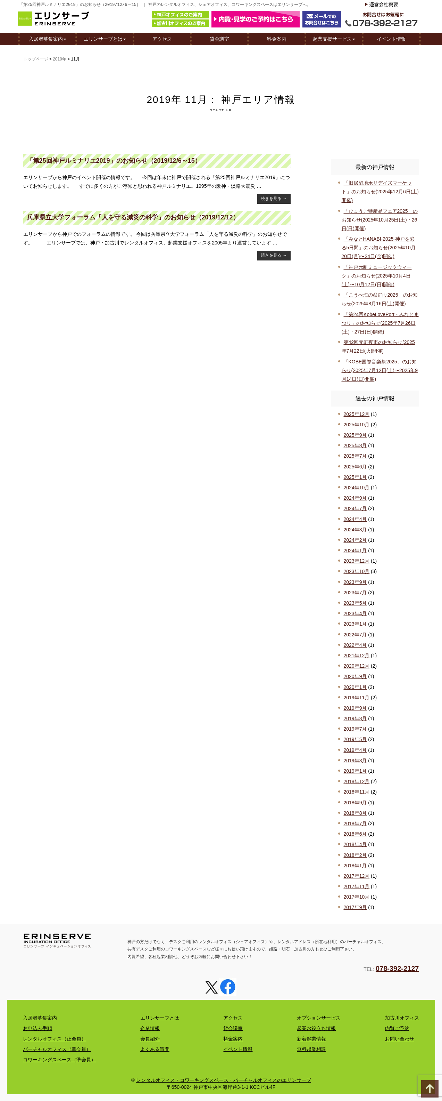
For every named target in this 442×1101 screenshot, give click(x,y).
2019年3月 (355, 760)
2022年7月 (355, 634)
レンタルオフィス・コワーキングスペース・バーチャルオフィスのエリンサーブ (223, 1080)
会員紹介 (150, 1039)
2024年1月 (355, 550)
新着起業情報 (311, 1039)
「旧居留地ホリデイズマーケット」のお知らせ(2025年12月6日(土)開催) (380, 191)
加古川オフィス (402, 1018)
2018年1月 (355, 865)
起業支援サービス (334, 38)
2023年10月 (357, 571)
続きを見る (274, 198)
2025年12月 (357, 414)
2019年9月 (355, 708)
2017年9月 (355, 907)
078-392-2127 (397, 968)
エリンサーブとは (105, 38)
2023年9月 (355, 582)
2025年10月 (357, 424)
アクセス (162, 38)
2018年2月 (355, 855)
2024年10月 (357, 487)
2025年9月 (355, 435)
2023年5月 (355, 603)
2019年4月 (355, 750)
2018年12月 (357, 781)
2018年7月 (355, 823)
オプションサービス (319, 1018)
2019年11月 (357, 697)
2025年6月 (355, 466)
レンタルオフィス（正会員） (54, 1039)
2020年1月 (355, 687)
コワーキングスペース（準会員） (59, 1059)
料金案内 (276, 38)
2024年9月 (355, 498)
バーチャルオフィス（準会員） (57, 1049)
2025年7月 (355, 456)
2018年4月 (355, 844)
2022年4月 (355, 645)
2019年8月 (355, 718)
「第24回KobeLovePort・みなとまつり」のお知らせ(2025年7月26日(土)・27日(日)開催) (380, 323)
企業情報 (150, 1028)
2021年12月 (357, 655)
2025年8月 (355, 445)
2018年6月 (355, 834)
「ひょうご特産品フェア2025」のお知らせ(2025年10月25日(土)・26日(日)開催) (380, 219)
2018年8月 (355, 813)
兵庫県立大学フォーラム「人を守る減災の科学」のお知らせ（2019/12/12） (133, 217)
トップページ (35, 59)
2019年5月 (355, 739)
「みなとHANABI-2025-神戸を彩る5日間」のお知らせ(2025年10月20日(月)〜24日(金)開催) (379, 247)
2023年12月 (357, 561)
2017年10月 (357, 897)
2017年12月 (357, 876)
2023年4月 (355, 613)
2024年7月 (355, 508)
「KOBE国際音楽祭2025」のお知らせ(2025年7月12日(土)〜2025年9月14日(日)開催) (380, 370)
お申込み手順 (37, 1028)
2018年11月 (357, 792)
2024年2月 (355, 540)
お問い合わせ (399, 1039)
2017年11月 (357, 886)
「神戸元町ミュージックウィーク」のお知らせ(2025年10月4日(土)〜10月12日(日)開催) (377, 275)
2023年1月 (355, 624)
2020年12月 (357, 666)
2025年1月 (355, 477)
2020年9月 (355, 676)
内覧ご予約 (397, 1028)
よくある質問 (154, 1049)
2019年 (59, 59)
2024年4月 (355, 519)
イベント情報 (391, 38)
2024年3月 (355, 529)
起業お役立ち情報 (316, 1028)
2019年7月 (355, 729)
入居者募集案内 (47, 38)
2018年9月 (355, 802)
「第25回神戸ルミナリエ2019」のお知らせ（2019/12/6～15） (114, 160)
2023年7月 (355, 592)
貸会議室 (219, 38)
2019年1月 (355, 771)
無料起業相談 (311, 1049)
